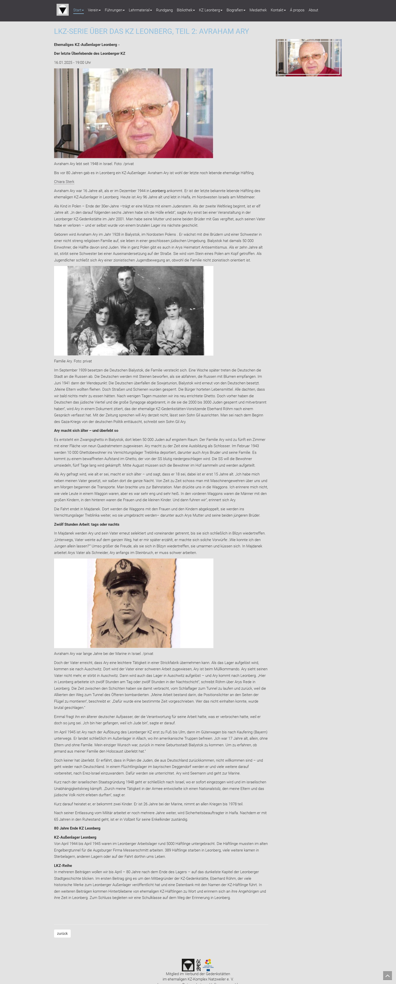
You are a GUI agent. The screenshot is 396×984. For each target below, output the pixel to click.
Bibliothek (186, 10)
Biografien (236, 10)
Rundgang (164, 10)
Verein (94, 10)
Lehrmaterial (140, 10)
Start (78, 10)
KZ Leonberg (210, 10)
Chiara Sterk (64, 181)
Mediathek (258, 10)
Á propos (297, 10)
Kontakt (278, 10)
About (313, 10)
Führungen (115, 10)
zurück (62, 934)
